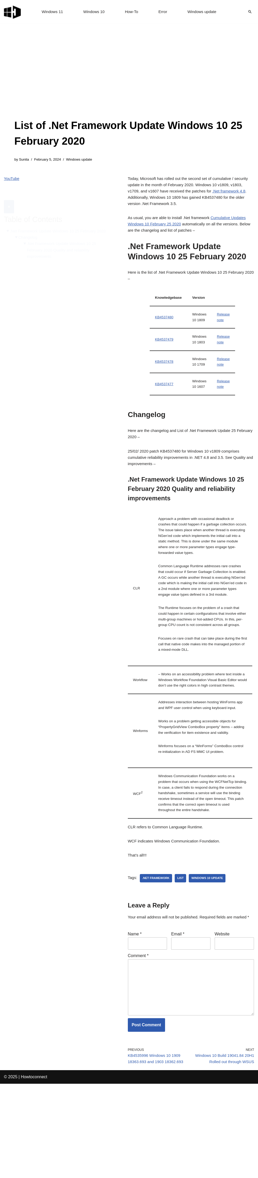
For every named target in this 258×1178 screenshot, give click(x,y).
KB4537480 (164, 327)
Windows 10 (92, 12)
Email (177, 1018)
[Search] (249, 11)
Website (222, 1018)
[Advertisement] (129, 78)
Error (163, 12)
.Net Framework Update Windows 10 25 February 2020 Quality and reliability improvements (65, 246)
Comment (138, 1041)
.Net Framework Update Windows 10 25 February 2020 (56, 222)
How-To (132, 12)
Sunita (24, 160)
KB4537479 (164, 351)
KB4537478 (164, 375)
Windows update (203, 12)
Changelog (29, 233)
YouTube (12, 179)
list (183, 954)
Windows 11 (50, 12)
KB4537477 (164, 399)
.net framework (157, 954)
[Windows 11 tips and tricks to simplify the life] (13, 12)
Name (135, 1018)
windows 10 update (211, 954)
